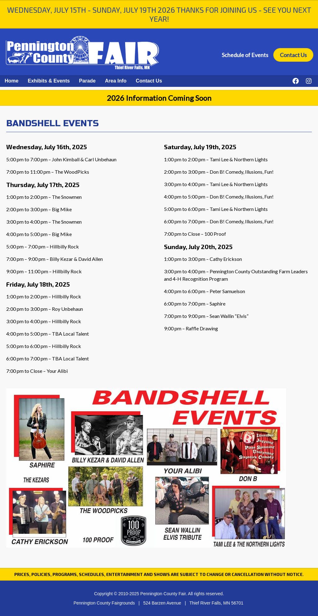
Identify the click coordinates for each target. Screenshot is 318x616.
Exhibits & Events (49, 80)
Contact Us (293, 54)
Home (11, 80)
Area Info (115, 80)
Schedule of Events (245, 54)
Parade (87, 80)
